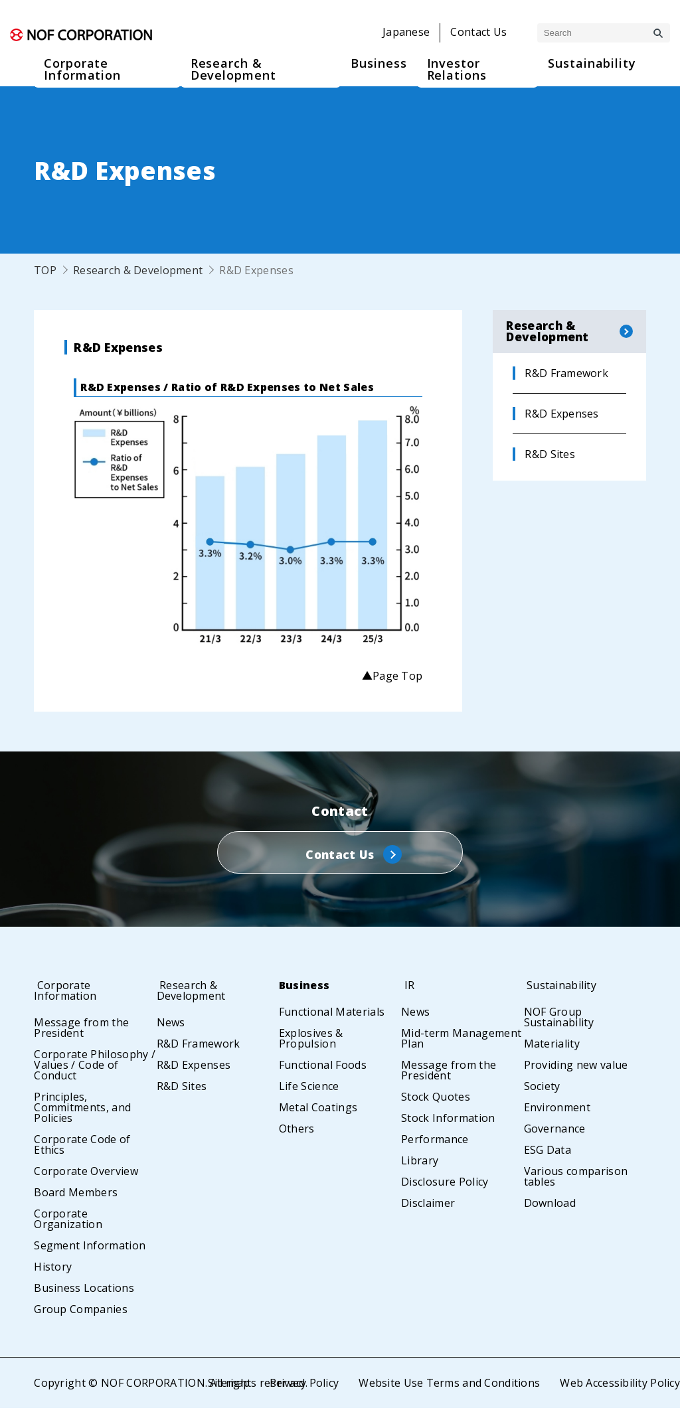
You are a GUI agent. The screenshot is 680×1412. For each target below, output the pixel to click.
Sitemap (227, 1386)
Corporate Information (69, 994)
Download (550, 1207)
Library (419, 1164)
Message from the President (81, 1031)
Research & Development (138, 270)
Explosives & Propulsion (311, 1042)
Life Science (309, 1090)
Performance (435, 1143)
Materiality (552, 1047)
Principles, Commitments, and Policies (82, 1111)
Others (297, 1132)
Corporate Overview (86, 1175)
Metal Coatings (318, 1111)
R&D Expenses (194, 1068)
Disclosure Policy (444, 1185)
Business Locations (84, 1292)
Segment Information (89, 1249)
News (171, 1026)
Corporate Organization (68, 1222)
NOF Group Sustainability (559, 1021)
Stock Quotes (435, 1100)
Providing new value (576, 1068)
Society (542, 1090)
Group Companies (81, 1313)
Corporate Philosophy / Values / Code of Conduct (94, 1069)
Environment (557, 1111)
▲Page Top (391, 675)
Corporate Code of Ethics (82, 1148)
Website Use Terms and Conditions (448, 1386)
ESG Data (548, 1153)
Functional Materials (331, 1015)
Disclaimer (428, 1207)
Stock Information (448, 1122)
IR (406, 989)
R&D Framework (198, 1047)
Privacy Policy (302, 1386)
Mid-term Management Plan (461, 1042)
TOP (45, 270)
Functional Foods (323, 1068)
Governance (555, 1132)
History (53, 1270)
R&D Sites (182, 1090)
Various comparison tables (576, 1180)
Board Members (76, 1196)
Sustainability (564, 989)
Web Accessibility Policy (619, 1386)
